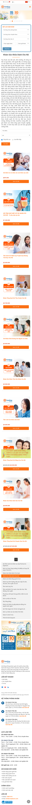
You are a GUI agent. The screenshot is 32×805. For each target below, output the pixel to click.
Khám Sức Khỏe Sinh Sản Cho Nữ (12, 500)
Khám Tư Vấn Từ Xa (8, 615)
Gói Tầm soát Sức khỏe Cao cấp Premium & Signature (14, 564)
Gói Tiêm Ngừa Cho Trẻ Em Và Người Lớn (14, 609)
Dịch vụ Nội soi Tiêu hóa (9, 598)
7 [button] (21, 21)
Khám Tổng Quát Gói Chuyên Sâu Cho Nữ (15, 541)
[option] (16, 14)
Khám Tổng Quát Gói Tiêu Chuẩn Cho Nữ (14, 298)
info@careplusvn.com (12, 798)
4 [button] (16, 21)
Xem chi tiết (16, 181)
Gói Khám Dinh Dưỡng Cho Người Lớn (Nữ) (15, 338)
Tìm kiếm (5, 143)
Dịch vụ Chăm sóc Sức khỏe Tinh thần (13, 612)
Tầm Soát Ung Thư (8, 586)
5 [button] (17, 21)
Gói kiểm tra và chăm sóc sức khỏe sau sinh (15, 173)
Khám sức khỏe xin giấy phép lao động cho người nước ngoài (14, 605)
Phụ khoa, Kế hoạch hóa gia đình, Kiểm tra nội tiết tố (15, 594)
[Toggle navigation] (30, 7)
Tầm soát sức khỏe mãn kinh (11, 419)
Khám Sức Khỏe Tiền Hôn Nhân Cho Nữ (14, 379)
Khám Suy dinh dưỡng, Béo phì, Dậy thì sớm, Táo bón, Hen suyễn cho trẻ (15, 582)
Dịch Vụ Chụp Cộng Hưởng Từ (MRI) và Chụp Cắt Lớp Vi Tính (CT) (16, 569)
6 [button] (19, 21)
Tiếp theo (7, 48)
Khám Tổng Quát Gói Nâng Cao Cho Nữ (14, 460)
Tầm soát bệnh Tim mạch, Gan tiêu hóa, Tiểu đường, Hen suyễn (15, 590)
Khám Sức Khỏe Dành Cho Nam (11, 573)
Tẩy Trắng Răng (7, 601)
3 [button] (14, 21)
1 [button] (10, 21)
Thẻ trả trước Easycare (9, 617)
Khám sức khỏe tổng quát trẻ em (12, 579)
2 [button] (12, 21)
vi (27, 2)
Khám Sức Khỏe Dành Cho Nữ (11, 576)
